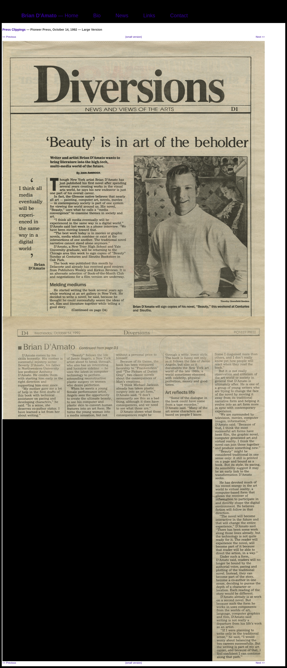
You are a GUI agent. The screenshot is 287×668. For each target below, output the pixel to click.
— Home (49, 15)
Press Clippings (14, 29)
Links (149, 15)
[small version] (133, 36)
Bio (97, 15)
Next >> (260, 36)
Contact (179, 15)
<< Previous (9, 36)
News (122, 15)
